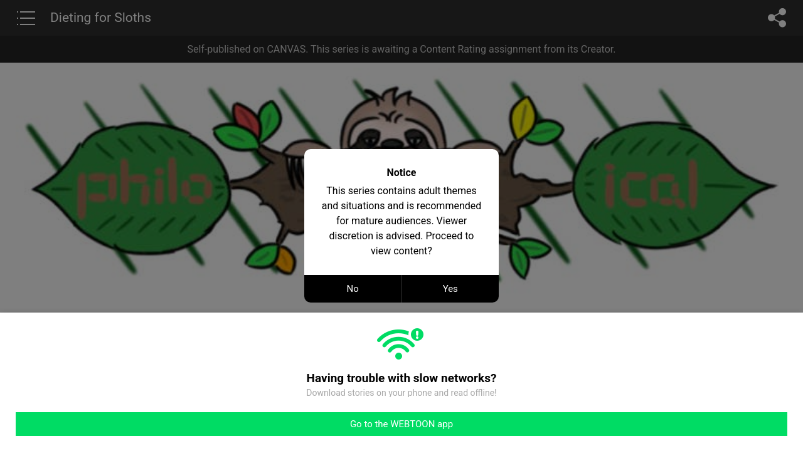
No (353, 288)
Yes (450, 288)
